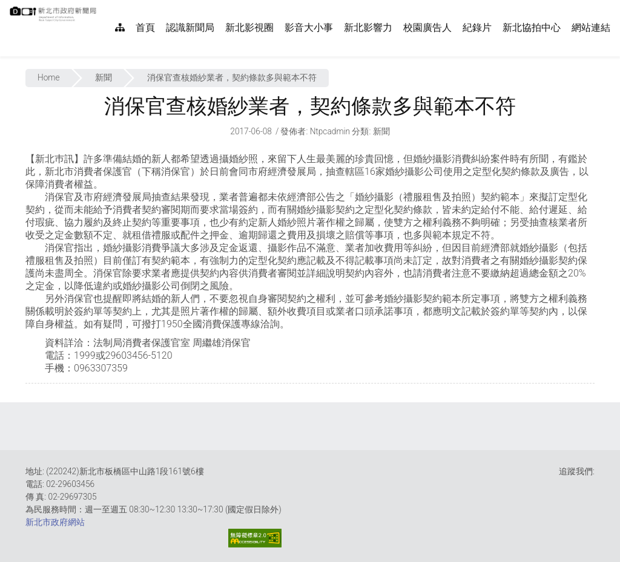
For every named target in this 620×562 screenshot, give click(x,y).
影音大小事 (309, 27)
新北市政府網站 (55, 522)
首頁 (145, 27)
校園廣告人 (427, 27)
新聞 (103, 77)
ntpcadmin (330, 131)
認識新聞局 (190, 27)
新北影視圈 (249, 27)
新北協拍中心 (532, 27)
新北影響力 (368, 27)
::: (103, 6)
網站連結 (591, 27)
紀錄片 (477, 27)
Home (49, 77)
